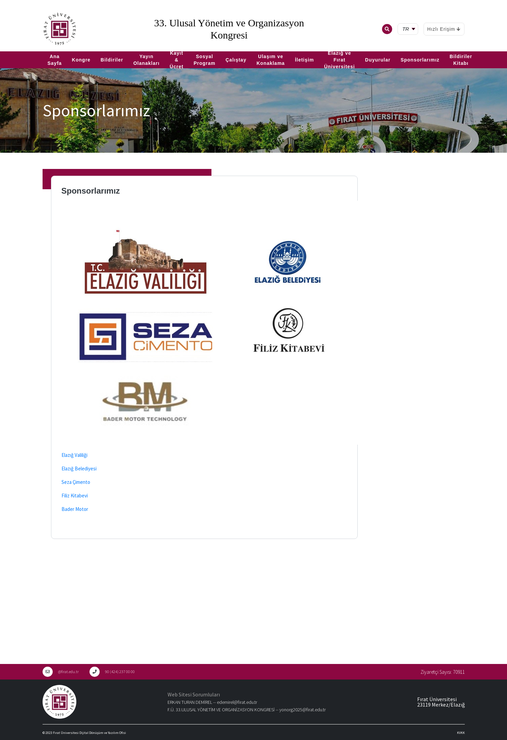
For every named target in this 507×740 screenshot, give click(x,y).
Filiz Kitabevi (74, 495)
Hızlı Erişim (444, 29)
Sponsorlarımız (420, 60)
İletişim (304, 60)
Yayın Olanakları (146, 60)
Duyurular (377, 60)
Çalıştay (236, 60)
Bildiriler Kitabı (461, 60)
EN (12, 48)
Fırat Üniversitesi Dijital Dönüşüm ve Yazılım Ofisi (89, 733)
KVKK (461, 733)
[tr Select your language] (409, 29)
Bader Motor (74, 509)
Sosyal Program (205, 60)
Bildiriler (112, 60)
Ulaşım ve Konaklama (270, 60)
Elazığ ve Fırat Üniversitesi (339, 59)
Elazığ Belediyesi (79, 468)
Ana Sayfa (55, 60)
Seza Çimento (75, 482)
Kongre (81, 60)
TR (3, 48)
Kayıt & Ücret (176, 59)
